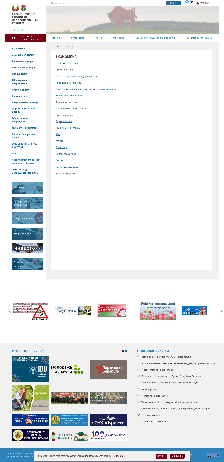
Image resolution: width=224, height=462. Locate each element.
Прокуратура (21, 74)
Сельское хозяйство (67, 63)
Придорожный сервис (68, 128)
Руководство (77, 38)
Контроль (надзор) (24, 67)
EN (18, 30)
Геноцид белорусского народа (24, 136)
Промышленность (66, 69)
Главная (58, 46)
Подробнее (119, 456)
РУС (13, 30)
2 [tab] (126, 351)
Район (99, 38)
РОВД (15, 154)
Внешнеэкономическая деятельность (76, 76)
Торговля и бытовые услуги (71, 108)
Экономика (19, 49)
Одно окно (118, 38)
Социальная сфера (24, 61)
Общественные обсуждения (20, 120)
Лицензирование (64, 115)
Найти (173, 3)
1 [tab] (123, 351)
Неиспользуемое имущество (71, 95)
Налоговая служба (66, 154)
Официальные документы (20, 82)
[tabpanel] (69, 400)
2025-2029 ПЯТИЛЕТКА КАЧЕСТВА (24, 146)
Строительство (64, 121)
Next (221, 311)
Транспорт (61, 147)
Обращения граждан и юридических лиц (155, 38)
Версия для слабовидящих (30, 38)
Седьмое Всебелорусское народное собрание (26, 162)
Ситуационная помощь (25, 102)
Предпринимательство (68, 83)
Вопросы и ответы (24, 233)
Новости (55, 38)
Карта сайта (204, 3)
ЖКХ (58, 134)
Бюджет (60, 160)
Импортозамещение (67, 167)
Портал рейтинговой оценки (23, 110)
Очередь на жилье (24, 218)
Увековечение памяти (25, 128)
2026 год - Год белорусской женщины (25, 171)
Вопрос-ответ (19, 96)
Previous (10, 311)
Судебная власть (21, 90)
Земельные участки (24, 55)
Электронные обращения (199, 38)
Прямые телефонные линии (25, 264)
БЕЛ (21, 30)
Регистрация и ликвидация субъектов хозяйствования (86, 89)
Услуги (59, 141)
